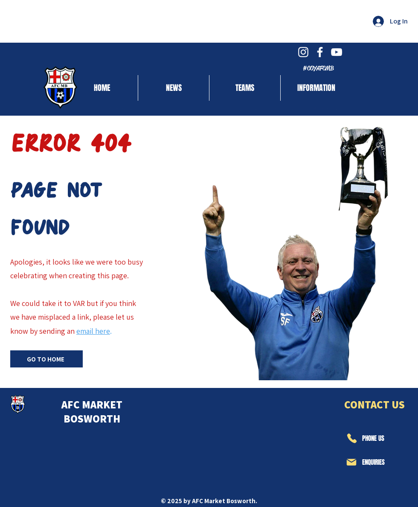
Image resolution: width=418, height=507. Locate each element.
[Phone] (351, 438)
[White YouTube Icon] (336, 52)
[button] (244, 88)
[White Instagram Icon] (303, 52)
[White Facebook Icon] (320, 52)
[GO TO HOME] (46, 358)
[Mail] (351, 462)
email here (93, 331)
